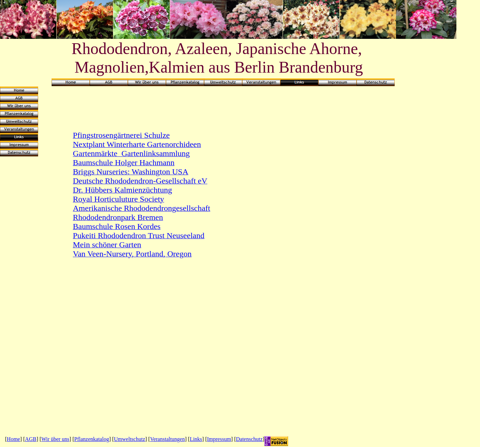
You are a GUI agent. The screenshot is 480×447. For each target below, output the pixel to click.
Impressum (219, 439)
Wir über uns (55, 439)
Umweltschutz (129, 439)
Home (13, 439)
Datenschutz (249, 439)
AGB (30, 439)
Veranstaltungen (167, 439)
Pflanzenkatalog (91, 439)
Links (196, 439)
